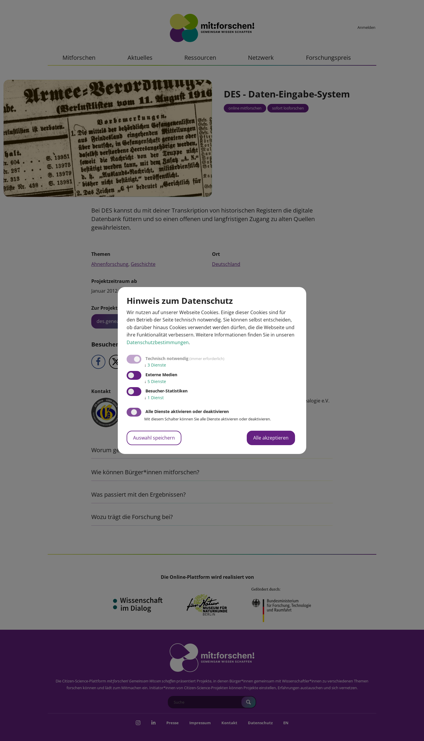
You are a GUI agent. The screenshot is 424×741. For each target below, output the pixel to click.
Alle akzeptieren (271, 438)
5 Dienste (155, 381)
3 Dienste (155, 365)
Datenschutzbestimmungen (158, 342)
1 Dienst (154, 397)
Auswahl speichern (154, 438)
